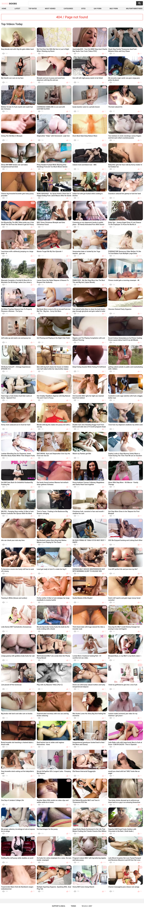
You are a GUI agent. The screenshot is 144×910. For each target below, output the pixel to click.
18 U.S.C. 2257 (87, 906)
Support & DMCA (58, 906)
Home (4, 8)
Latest (17, 8)
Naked (9, 3)
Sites (83, 8)
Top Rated (32, 8)
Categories (68, 8)
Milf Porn (114, 8)
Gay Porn (97, 8)
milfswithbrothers (134, 8)
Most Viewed (50, 8)
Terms (73, 906)
